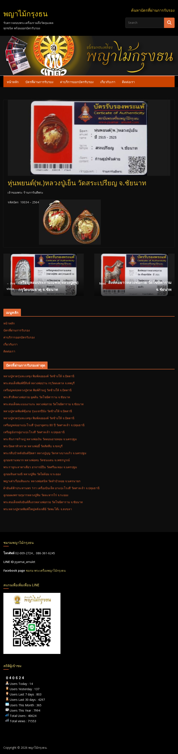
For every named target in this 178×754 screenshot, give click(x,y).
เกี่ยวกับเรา (107, 82)
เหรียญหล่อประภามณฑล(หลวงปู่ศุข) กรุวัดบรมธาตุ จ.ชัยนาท (42, 286)
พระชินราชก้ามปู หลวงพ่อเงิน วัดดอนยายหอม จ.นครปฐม (40, 439)
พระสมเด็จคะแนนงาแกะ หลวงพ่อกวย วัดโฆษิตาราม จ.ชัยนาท (43, 404)
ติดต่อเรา (128, 82)
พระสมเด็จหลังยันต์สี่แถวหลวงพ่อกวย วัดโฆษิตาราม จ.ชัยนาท (43, 502)
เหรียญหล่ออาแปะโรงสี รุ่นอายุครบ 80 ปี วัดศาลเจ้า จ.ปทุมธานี (44, 425)
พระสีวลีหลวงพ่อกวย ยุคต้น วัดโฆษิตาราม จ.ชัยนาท (36, 397)
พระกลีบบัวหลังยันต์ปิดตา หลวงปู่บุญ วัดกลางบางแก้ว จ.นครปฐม (44, 453)
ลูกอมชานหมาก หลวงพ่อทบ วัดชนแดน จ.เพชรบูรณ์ (36, 460)
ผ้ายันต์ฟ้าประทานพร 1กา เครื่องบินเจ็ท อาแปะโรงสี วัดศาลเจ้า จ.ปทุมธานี (51, 488)
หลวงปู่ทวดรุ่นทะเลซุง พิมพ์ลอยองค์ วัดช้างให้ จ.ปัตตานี (38, 376)
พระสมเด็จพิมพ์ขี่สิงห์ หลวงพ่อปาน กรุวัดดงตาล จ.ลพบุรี (39, 383)
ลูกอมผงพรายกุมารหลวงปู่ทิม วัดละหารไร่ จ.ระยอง (35, 495)
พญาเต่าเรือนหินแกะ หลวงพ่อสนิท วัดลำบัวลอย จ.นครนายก (41, 481)
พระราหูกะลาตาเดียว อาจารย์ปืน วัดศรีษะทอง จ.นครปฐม (40, 467)
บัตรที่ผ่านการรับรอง (39, 82)
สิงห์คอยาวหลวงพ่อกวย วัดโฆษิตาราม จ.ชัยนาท (134, 286)
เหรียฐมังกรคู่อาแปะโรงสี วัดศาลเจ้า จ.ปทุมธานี (34, 432)
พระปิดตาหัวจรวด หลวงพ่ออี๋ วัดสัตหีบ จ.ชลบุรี (33, 446)
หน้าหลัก (13, 82)
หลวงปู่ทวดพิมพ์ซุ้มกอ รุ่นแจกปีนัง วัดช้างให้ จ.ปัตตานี (37, 411)
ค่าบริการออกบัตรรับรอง (76, 82)
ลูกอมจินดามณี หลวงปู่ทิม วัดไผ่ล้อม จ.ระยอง (32, 474)
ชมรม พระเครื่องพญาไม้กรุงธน (46, 570)
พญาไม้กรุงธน (25, 14)
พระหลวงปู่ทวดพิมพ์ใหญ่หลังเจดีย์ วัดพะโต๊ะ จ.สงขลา (37, 509)
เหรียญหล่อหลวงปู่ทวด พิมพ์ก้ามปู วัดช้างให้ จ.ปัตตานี (37, 390)
